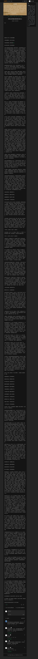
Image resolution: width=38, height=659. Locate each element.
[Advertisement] (15, 31)
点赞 (14, 624)
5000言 (5, 1)
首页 (8, 1)
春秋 (13, 42)
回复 (16, 624)
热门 (9, 1)
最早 (24, 618)
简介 (16, 16)
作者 (19, 16)
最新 (22, 618)
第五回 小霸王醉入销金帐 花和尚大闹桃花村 (24, 607)
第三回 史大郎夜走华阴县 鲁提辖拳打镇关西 (14, 607)
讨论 (11, 1)
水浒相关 (11, 16)
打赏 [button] (6, 604)
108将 (14, 16)
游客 (10, 647)
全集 (8, 16)
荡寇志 (21, 16)
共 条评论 (7, 618)
